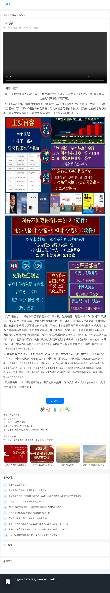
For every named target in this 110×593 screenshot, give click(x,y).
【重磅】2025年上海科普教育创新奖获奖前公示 (42, 465)
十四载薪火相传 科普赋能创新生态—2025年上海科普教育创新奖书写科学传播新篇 (45, 496)
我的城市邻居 (68, 465)
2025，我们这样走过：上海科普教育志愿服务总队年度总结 (35, 507)
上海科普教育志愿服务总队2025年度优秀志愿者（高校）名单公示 (38, 529)
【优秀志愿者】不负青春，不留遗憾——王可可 (32, 440)
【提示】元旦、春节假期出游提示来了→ (27, 501)
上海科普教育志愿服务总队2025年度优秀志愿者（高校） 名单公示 (16, 465)
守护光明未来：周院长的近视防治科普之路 (28, 518)
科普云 (13, 15)
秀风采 (22, 15)
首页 (5, 15)
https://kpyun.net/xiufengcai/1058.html (31, 430)
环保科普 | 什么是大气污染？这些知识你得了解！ (30, 513)
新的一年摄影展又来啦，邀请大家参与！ (94, 465)
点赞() (55, 401)
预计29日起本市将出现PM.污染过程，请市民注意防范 (34, 535)
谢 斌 (13, 436)
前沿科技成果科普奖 (18, 485)
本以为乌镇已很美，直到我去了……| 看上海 (27, 490)
